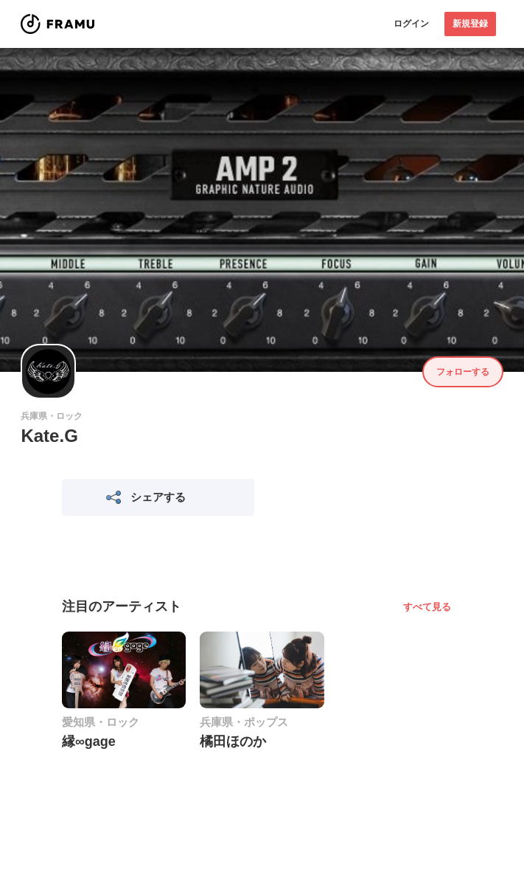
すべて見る (427, 606)
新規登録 (470, 23)
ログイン (411, 23)
